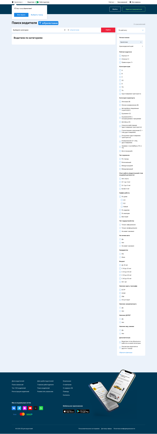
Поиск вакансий (18, 385)
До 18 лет (125, 265)
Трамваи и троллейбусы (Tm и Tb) (132, 147)
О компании (67, 385)
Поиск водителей (44, 388)
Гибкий (125, 206)
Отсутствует (126, 300)
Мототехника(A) (127, 151)
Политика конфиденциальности (124, 429)
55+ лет (124, 282)
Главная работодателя (46, 385)
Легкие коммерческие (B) (130, 105)
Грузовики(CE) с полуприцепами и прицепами (131, 118)
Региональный (126, 162)
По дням (124, 196)
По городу (125, 159)
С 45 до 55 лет (126, 278)
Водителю (31, 2)
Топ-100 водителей (19, 388)
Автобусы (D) (126, 122)
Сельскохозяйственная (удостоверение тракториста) (132, 126)
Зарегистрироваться (134, 9)
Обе (123, 296)
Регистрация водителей (21, 392)
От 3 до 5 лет (126, 185)
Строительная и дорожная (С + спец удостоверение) (132, 131)
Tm (123, 87)
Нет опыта (125, 179)
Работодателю (44, 2)
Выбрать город (37, 15)
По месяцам (126, 213)
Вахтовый (125, 217)
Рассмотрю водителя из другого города (130, 347)
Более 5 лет (125, 189)
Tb (122, 90)
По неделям (125, 210)
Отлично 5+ (125, 59)
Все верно (21, 15)
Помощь (66, 392)
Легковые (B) (126, 101)
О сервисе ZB (68, 388)
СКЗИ (123, 293)
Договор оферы (106, 429)
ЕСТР (123, 290)
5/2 (124, 203)
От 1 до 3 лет (126, 182)
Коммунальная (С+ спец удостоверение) (129, 141)
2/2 (124, 200)
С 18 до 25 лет (126, 268)
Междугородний (127, 166)
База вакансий (122, 2)
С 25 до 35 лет (126, 272)
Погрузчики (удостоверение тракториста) (131, 136)
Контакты (66, 395)
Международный (127, 169)
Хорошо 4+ (125, 56)
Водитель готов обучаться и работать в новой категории (131, 342)
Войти (115, 9)
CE (123, 80)
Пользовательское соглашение (88, 429)
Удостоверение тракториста (131, 94)
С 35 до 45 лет (126, 275)
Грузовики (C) (126, 113)
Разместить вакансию (45, 392)
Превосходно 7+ (127, 62)
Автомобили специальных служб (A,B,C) (130, 109)
